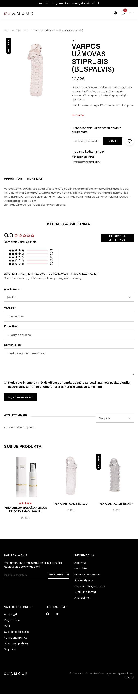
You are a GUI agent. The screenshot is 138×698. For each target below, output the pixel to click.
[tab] (13, 179)
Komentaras (12, 344)
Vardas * (10, 307)
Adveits (129, 681)
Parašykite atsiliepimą (117, 238)
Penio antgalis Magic (71, 503)
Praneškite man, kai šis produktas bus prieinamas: (96, 130)
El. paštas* (11, 326)
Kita (74, 40)
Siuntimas (35, 178)
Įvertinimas (12, 289)
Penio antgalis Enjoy (116, 503)
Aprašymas (13, 178)
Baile (96, 162)
